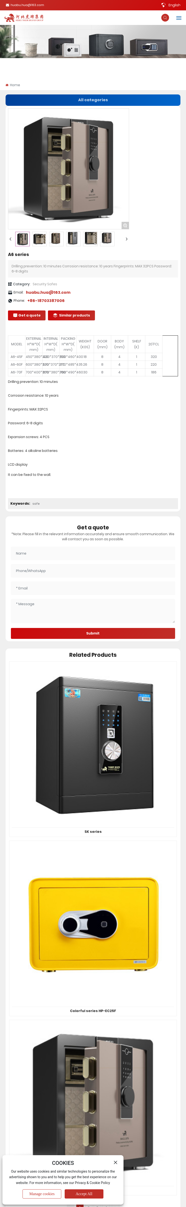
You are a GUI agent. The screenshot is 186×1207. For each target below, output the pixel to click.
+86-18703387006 (46, 300)
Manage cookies (41, 1194)
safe (36, 504)
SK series (93, 831)
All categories (93, 100)
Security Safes (45, 284)
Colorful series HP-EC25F (93, 1010)
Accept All (84, 1194)
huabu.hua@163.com (25, 5)
